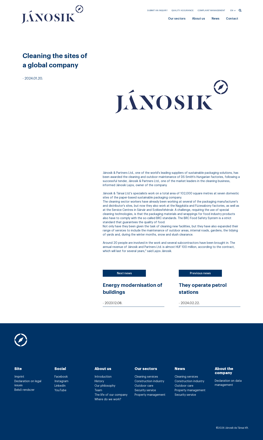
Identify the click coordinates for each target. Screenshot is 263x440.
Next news (124, 273)
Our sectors (177, 18)
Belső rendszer (24, 390)
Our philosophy (105, 385)
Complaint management (211, 10)
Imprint (19, 376)
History (99, 381)
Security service (145, 390)
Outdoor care (144, 385)
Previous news (200, 273)
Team (98, 390)
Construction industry (149, 381)
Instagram (61, 381)
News (215, 18)
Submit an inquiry (157, 10)
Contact (232, 18)
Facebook (61, 376)
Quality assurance (183, 10)
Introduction (103, 376)
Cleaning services (146, 376)
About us (198, 18)
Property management (150, 394)
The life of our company (111, 394)
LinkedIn (60, 385)
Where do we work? (108, 399)
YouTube (60, 390)
